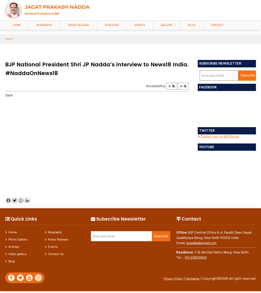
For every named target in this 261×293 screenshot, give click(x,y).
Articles (13, 247)
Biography (44, 25)
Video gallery (17, 254)
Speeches (112, 25)
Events (139, 25)
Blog (191, 25)
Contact (217, 25)
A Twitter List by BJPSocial (218, 137)
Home (17, 25)
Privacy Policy (170, 279)
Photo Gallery (18, 240)
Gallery (166, 25)
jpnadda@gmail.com (201, 244)
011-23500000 (196, 258)
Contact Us (56, 254)
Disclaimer (192, 279)
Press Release (78, 25)
